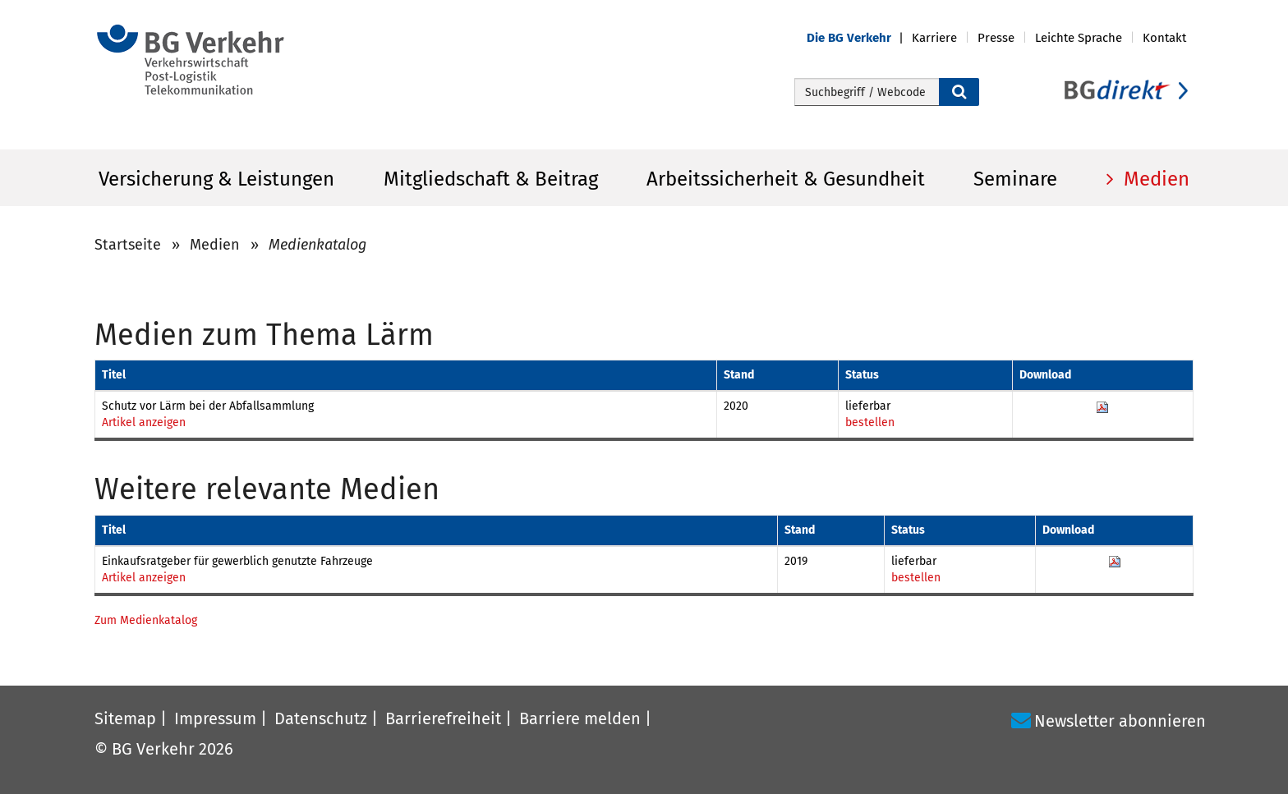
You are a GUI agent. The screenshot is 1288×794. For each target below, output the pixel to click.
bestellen (870, 422)
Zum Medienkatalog (145, 620)
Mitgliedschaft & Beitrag (491, 179)
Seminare (1015, 179)
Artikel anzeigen (144, 422)
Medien (1154, 179)
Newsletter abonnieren (1120, 721)
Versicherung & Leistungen (216, 179)
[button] (859, 38)
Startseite (127, 245)
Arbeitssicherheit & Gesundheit (785, 179)
